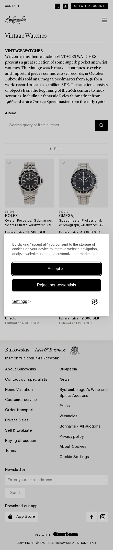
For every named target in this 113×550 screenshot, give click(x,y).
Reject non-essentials (56, 285)
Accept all (56, 269)
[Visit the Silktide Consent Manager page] (94, 302)
